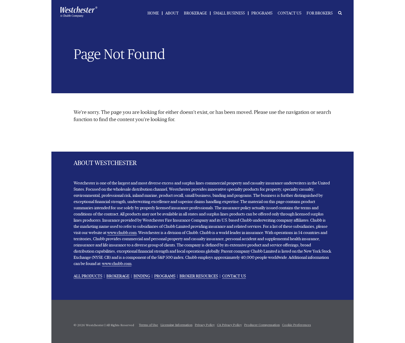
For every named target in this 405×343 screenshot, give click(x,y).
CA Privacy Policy (229, 325)
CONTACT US (289, 13)
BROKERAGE (195, 13)
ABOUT (172, 13)
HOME (153, 13)
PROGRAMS (261, 13)
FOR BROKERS (320, 13)
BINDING (142, 276)
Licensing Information (176, 325)
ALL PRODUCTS (88, 276)
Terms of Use (148, 325)
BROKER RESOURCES (199, 276)
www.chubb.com (122, 233)
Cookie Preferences (296, 325)
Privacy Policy (205, 325)
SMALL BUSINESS (229, 13)
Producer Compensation (262, 325)
